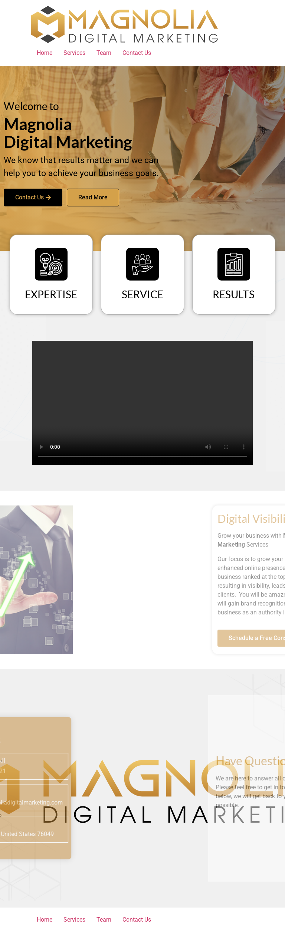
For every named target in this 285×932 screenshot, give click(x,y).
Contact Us (136, 52)
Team (103, 52)
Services (74, 52)
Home (44, 52)
